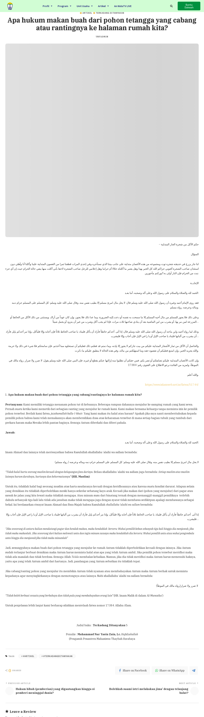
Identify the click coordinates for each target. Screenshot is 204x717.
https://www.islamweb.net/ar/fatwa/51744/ (172, 384)
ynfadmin (102, 37)
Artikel (87, 13)
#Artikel (28, 656)
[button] (189, 4)
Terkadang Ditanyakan (110, 13)
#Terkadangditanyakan (57, 656)
